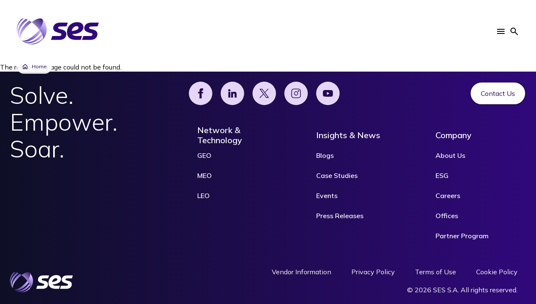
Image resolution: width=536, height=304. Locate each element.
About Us (450, 155)
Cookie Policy (497, 272)
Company (454, 135)
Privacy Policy (373, 272)
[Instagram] (296, 93)
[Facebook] (200, 93)
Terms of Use (435, 272)
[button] (501, 31)
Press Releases (339, 215)
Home (34, 66)
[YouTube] (328, 93)
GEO (204, 155)
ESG (442, 175)
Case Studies (337, 175)
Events (327, 195)
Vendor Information (301, 272)
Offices (447, 215)
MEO (204, 175)
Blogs (325, 155)
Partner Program (462, 236)
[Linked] (232, 93)
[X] (264, 93)
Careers (448, 195)
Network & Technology (219, 135)
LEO (203, 195)
